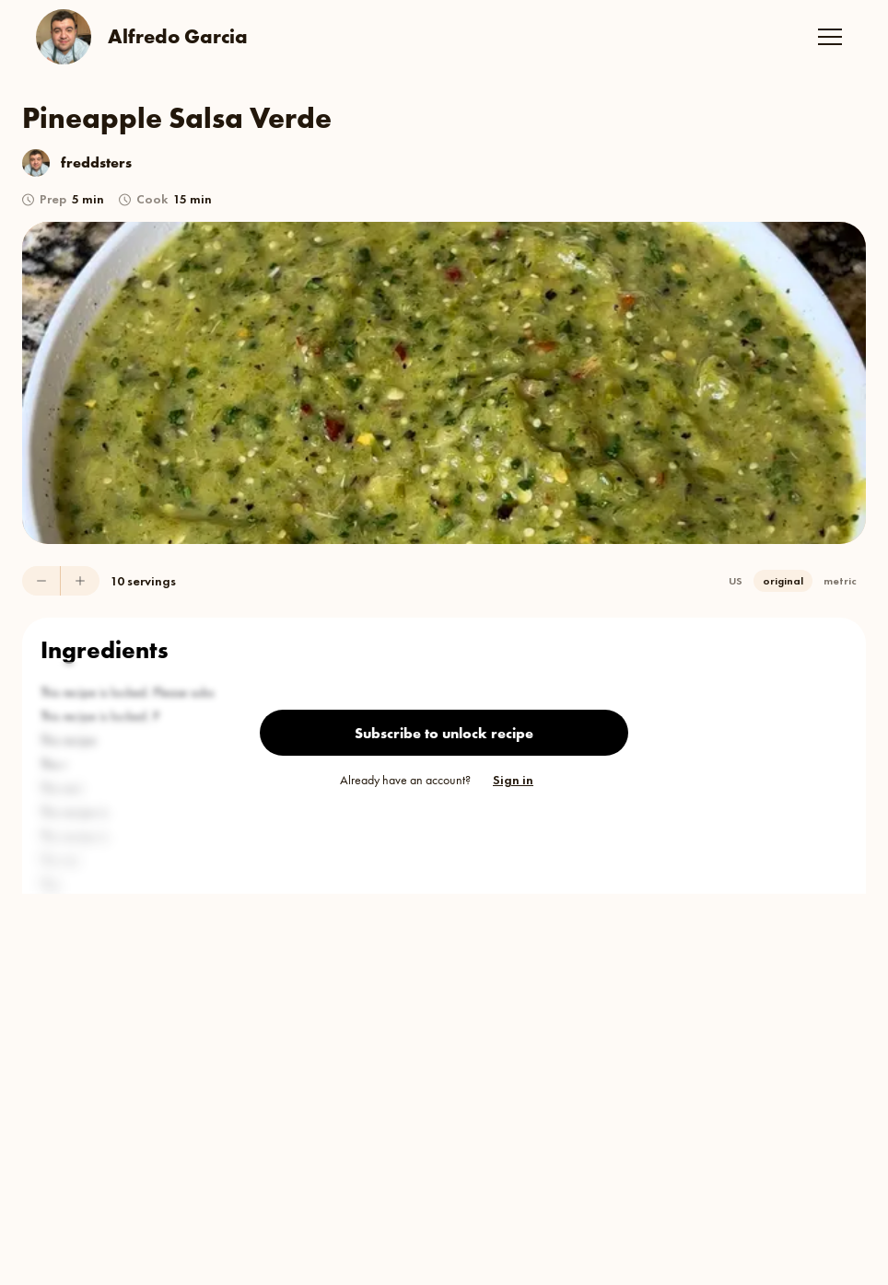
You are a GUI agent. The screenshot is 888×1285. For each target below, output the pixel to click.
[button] (830, 37)
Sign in (513, 779)
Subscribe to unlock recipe (444, 733)
